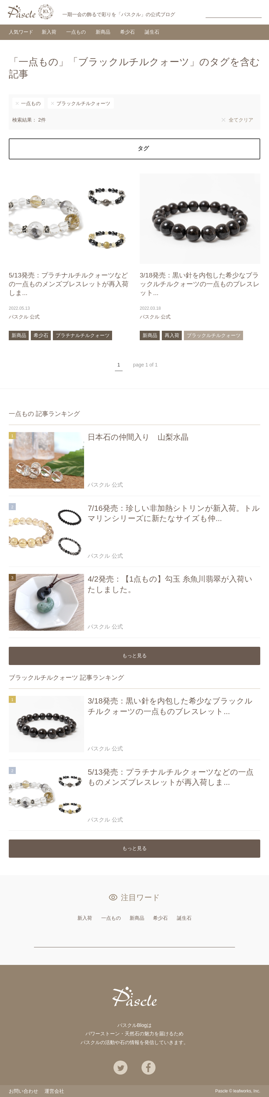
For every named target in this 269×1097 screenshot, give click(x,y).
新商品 (103, 32)
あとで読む (122, 317)
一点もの (76, 32)
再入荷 (172, 335)
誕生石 (152, 32)
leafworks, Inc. (246, 1091)
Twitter (120, 1068)
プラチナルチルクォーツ (83, 335)
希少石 (127, 32)
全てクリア (241, 120)
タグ (143, 148)
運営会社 (54, 1091)
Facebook (149, 1068)
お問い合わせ (23, 1091)
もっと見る (134, 655)
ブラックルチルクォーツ (83, 103)
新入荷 (49, 32)
